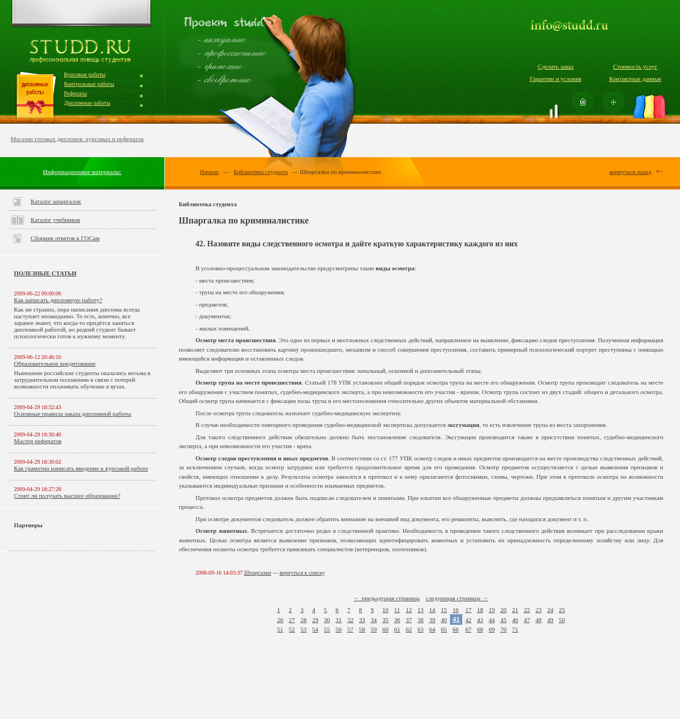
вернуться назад (630, 171)
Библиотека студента (260, 171)
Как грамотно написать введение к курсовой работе (81, 468)
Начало (209, 171)
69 (491, 629)
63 (421, 629)
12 (409, 609)
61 (397, 629)
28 (304, 619)
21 (515, 609)
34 (374, 619)
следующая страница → (456, 598)
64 (432, 629)
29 (315, 619)
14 (432, 609)
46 (515, 619)
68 (480, 629)
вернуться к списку (302, 573)
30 (327, 619)
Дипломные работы (87, 103)
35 (386, 619)
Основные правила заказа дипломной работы (72, 413)
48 (538, 619)
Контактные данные (635, 78)
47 (527, 619)
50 (562, 619)
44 (491, 619)
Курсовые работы (84, 74)
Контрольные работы (89, 84)
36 (397, 619)
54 (315, 629)
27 (292, 619)
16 (456, 609)
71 (515, 629)
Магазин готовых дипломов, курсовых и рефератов (77, 138)
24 (550, 609)
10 (386, 609)
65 (444, 629)
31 (339, 619)
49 (550, 619)
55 (327, 629)
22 (527, 609)
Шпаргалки (257, 573)
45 (503, 619)
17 (468, 609)
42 (468, 619)
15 (444, 609)
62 (409, 629)
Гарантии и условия (555, 78)
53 (304, 629)
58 (362, 629)
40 (444, 619)
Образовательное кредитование (55, 363)
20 (503, 609)
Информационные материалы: (82, 171)
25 (562, 609)
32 (351, 619)
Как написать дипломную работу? (58, 300)
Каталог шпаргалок (56, 201)
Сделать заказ (555, 66)
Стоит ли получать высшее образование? (67, 495)
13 (421, 609)
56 (339, 629)
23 (538, 609)
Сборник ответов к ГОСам (65, 238)
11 (397, 609)
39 (432, 619)
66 (456, 629)
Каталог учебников (55, 219)
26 (280, 619)
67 (468, 629)
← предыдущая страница (387, 598)
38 (421, 619)
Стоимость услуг (635, 66)
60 (386, 629)
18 (480, 609)
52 (292, 629)
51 (280, 629)
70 (503, 629)
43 (480, 619)
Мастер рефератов (37, 441)
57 (351, 629)
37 (409, 619)
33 (362, 619)
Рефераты (75, 93)
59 (374, 629)
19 (491, 609)
